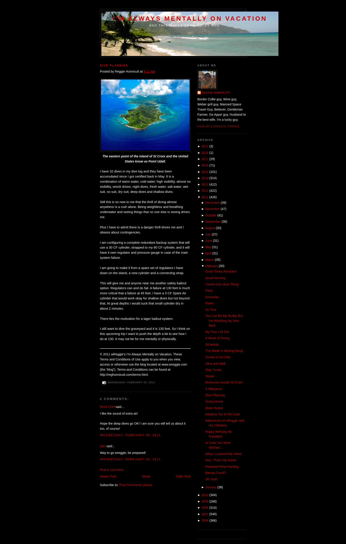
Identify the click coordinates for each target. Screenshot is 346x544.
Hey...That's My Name (220, 460)
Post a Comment (111, 469)
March (209, 259)
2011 (204, 197)
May (208, 247)
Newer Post (108, 476)
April (208, 253)
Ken (102, 446)
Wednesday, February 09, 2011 (130, 435)
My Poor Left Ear (217, 332)
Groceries (212, 297)
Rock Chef (107, 407)
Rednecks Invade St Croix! (224, 382)
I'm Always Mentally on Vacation (190, 18)
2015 (204, 172)
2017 (204, 159)
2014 (204, 178)
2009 (204, 501)
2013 (204, 184)
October (210, 215)
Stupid (209, 376)
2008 (204, 507)
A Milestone (213, 389)
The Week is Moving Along (224, 350)
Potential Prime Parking (221, 466)
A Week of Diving (217, 338)
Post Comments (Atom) (135, 485)
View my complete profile (218, 126)
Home (146, 476)
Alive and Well (215, 363)
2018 (204, 152)
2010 (204, 495)
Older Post (183, 476)
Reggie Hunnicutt (216, 92)
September (213, 221)
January (210, 487)
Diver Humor (214, 408)
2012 (204, 190)
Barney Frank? (215, 473)
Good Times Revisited (220, 271)
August (210, 228)
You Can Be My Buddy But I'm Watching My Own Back (224, 320)
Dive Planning (114, 65)
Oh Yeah (211, 479)
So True (210, 309)
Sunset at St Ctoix (218, 357)
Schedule (212, 344)
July (208, 234)
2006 (204, 520)
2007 (204, 514)
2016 (204, 165)
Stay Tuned (213, 370)
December (212, 202)
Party (209, 290)
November (212, 209)
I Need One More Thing (221, 284)
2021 (204, 146)
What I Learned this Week (223, 454)
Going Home (214, 401)
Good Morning (215, 278)
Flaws (209, 303)
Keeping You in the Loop (222, 414)
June (208, 240)
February (211, 266)
